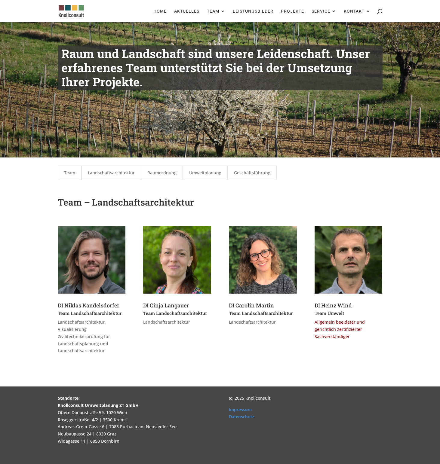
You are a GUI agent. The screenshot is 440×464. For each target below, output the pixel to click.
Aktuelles (186, 11)
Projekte (292, 11)
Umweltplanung (205, 173)
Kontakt (354, 11)
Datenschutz (241, 417)
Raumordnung (162, 173)
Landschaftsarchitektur (111, 173)
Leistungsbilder (253, 11)
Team (213, 11)
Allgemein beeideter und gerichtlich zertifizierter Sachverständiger (340, 329)
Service (321, 11)
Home (160, 11)
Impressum (240, 409)
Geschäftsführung (252, 173)
